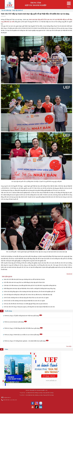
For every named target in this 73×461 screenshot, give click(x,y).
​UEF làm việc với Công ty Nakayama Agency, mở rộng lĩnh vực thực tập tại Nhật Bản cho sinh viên (29, 306)
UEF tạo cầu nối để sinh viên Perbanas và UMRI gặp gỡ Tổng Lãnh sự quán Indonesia (26, 303)
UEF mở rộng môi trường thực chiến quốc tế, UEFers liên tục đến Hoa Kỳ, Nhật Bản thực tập (28, 294)
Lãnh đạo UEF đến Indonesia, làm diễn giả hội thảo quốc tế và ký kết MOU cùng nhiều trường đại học (30, 285)
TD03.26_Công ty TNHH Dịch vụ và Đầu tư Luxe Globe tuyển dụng (23, 334)
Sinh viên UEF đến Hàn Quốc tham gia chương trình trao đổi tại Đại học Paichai (24, 279)
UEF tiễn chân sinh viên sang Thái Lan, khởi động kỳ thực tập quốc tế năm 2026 (24, 282)
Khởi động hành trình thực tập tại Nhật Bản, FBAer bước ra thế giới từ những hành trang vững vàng (29, 288)
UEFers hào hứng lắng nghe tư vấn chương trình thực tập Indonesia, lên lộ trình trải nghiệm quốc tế (29, 291)
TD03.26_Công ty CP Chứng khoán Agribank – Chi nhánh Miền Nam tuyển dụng (26, 341)
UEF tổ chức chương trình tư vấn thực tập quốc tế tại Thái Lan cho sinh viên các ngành (26, 297)
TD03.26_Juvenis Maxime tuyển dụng (15, 322)
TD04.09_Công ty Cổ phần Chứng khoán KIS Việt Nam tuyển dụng (23, 315)
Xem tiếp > (69, 346)
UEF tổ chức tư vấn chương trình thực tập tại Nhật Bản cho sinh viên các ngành (24, 300)
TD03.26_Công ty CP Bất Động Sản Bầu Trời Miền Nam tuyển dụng (23, 328)
